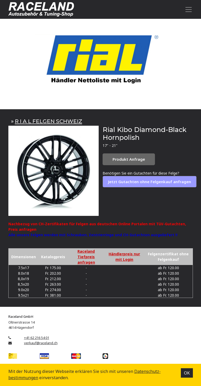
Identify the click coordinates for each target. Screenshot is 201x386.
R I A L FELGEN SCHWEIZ (48, 121)
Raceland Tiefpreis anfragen (86, 257)
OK (187, 373)
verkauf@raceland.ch (41, 343)
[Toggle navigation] (188, 9)
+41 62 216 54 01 (36, 337)
